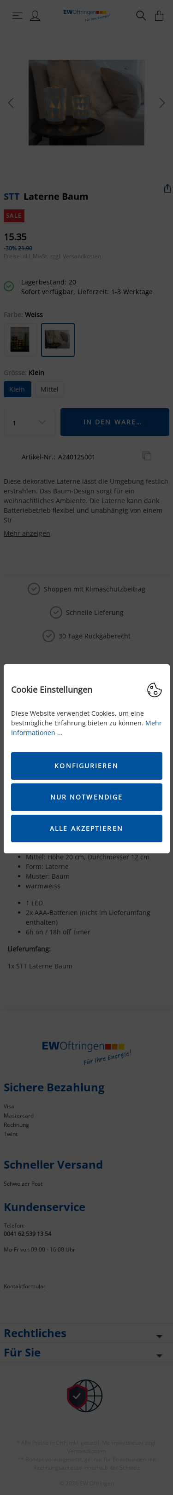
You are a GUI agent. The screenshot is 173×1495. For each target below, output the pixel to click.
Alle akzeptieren (86, 828)
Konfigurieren (86, 765)
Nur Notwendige (86, 797)
